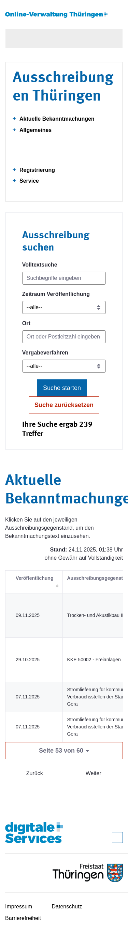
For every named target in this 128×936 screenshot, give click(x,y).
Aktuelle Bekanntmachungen (57, 119)
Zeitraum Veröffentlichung (56, 294)
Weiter (93, 773)
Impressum (18, 906)
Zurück (34, 773)
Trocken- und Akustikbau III (96, 615)
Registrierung (37, 170)
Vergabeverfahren (45, 353)
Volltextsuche (39, 265)
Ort (26, 323)
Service (29, 181)
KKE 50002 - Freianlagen (93, 659)
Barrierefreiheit (23, 918)
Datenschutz (67, 906)
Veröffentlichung (34, 578)
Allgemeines (35, 130)
